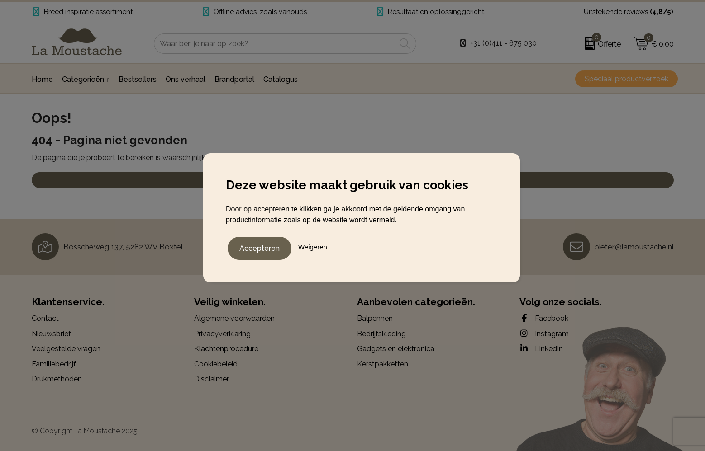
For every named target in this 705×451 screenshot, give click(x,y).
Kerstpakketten (382, 364)
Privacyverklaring (222, 333)
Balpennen (375, 318)
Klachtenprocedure (226, 348)
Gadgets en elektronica (395, 348)
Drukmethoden (57, 379)
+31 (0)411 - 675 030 (503, 43)
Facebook (543, 318)
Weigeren (312, 246)
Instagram (544, 333)
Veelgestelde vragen (66, 348)
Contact (45, 318)
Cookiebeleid (216, 364)
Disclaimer (211, 379)
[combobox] (275, 44)
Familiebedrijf (54, 364)
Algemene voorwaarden (234, 318)
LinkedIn (541, 348)
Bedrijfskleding (381, 333)
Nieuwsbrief (51, 333)
